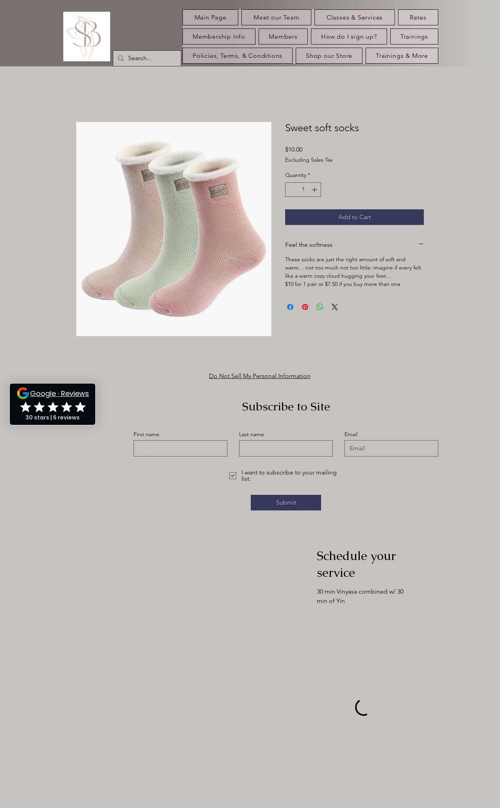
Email (351, 434)
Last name (251, 434)
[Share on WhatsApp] (320, 307)
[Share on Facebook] (290, 307)
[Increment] (315, 189)
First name (146, 434)
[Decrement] (291, 189)
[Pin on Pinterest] (305, 307)
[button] (414, 37)
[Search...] (146, 58)
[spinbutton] (303, 189)
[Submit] (286, 502)
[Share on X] (334, 307)
